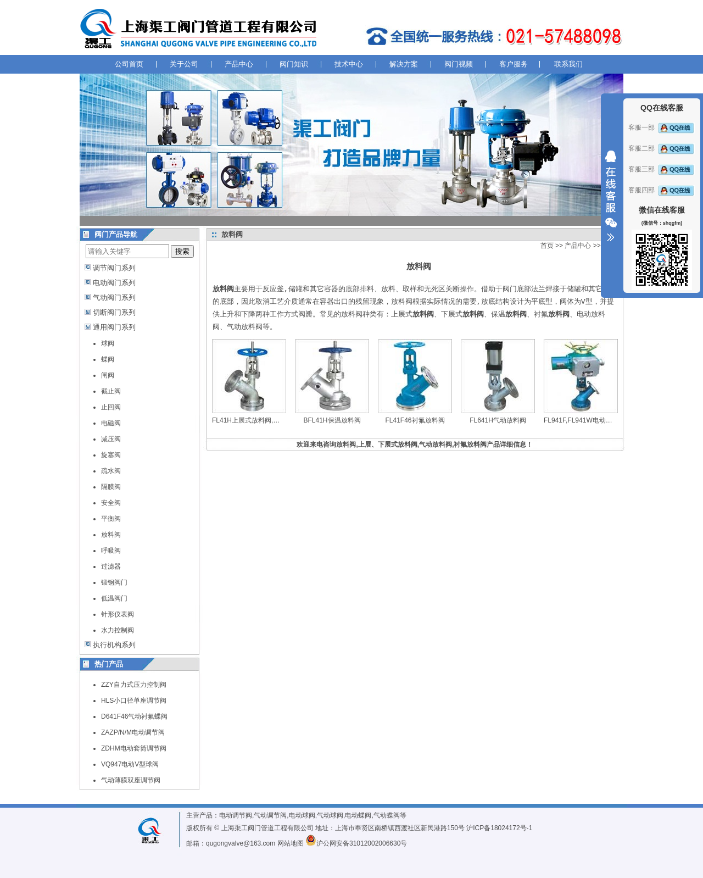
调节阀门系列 (114, 268)
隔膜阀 (111, 487)
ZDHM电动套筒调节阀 (133, 748)
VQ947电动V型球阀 (130, 764)
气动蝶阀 (386, 815)
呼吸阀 (111, 550)
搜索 (182, 251)
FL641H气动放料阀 (498, 420)
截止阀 (111, 391)
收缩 (611, 196)
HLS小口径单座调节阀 (133, 700)
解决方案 (403, 64)
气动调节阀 (270, 815)
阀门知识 (294, 64)
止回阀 (111, 407)
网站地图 (290, 843)
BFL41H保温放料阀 (331, 420)
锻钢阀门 (114, 582)
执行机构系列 (114, 645)
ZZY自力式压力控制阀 (133, 684)
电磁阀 (111, 423)
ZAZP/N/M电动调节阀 (133, 732)
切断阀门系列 (114, 312)
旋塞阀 (111, 455)
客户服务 (513, 64)
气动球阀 (330, 815)
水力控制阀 (117, 630)
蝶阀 (107, 359)
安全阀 (111, 503)
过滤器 (111, 566)
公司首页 (129, 64)
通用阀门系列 (114, 327)
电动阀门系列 (114, 283)
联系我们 (568, 64)
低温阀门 (114, 598)
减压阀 (111, 439)
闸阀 (107, 375)
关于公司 (184, 64)
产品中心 (239, 64)
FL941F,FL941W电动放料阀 (585, 420)
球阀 (107, 343)
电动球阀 (302, 815)
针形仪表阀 (117, 614)
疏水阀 (111, 471)
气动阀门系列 (114, 297)
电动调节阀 (235, 815)
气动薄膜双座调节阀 (130, 780)
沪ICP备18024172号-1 (499, 828)
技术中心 (348, 64)
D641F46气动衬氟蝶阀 (134, 716)
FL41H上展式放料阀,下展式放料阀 (262, 420)
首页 (547, 245)
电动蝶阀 (358, 815)
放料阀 (111, 534)
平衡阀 (111, 519)
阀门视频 (458, 64)
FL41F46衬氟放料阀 (414, 420)
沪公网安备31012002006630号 (356, 843)
